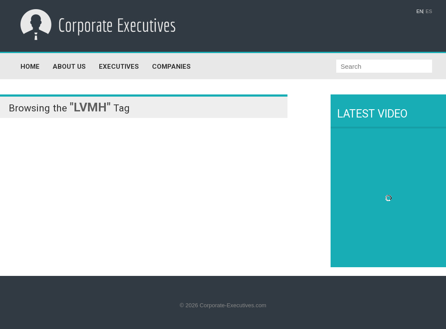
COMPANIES (171, 66)
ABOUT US (69, 66)
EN (419, 11)
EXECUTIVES (119, 66)
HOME (30, 66)
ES (429, 11)
